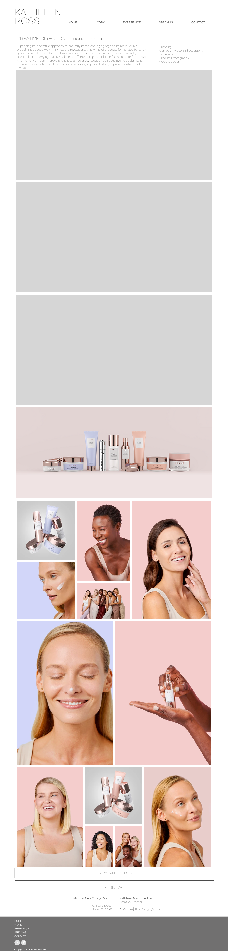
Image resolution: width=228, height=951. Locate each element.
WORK (18, 924)
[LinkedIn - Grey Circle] (17, 942)
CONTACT (116, 887)
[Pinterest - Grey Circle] (23, 942)
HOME (18, 920)
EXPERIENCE (21, 928)
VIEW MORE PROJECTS (116, 873)
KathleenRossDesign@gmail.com (145, 909)
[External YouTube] (114, 125)
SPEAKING (20, 932)
